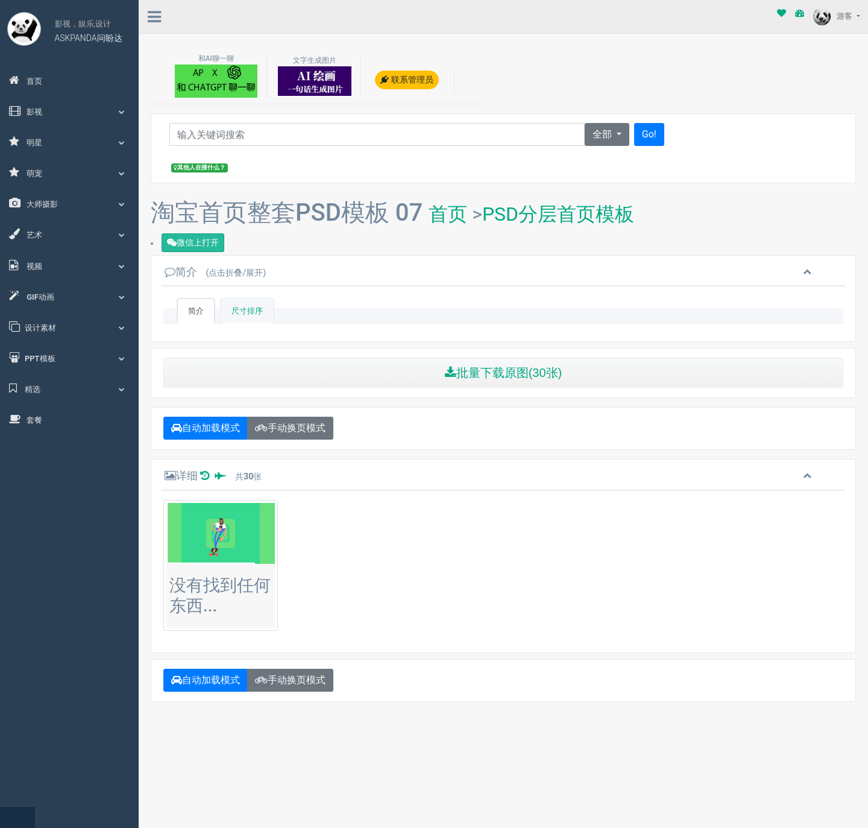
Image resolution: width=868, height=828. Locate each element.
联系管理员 (406, 79)
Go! (649, 134)
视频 (69, 265)
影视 (69, 111)
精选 (69, 388)
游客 (833, 16)
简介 (215, 271)
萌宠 (69, 172)
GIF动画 (69, 296)
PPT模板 (69, 357)
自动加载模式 (205, 428)
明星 (69, 141)
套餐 (25, 419)
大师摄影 (69, 203)
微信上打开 (193, 242)
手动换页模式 (290, 428)
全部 (603, 134)
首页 (25, 80)
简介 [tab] (196, 310)
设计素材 (69, 326)
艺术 (69, 234)
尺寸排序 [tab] (247, 310)
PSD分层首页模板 (558, 214)
